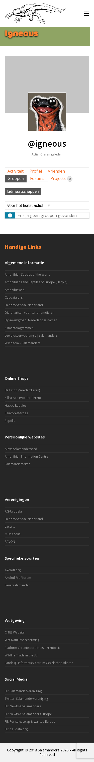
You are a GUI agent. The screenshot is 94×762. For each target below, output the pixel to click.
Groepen (16, 178)
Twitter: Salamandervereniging (26, 698)
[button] (86, 13)
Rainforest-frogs (16, 413)
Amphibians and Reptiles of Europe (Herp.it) (36, 282)
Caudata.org (14, 297)
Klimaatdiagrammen (19, 328)
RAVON (10, 541)
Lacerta (10, 526)
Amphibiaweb (15, 290)
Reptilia (10, 421)
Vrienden (56, 171)
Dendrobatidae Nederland (24, 305)
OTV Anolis (12, 534)
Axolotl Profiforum (18, 578)
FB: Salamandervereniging (23, 691)
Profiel (36, 171)
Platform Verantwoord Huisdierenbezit (32, 648)
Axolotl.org (13, 570)
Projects (61, 179)
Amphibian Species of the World (27, 274)
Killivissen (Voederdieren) (23, 398)
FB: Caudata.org (16, 729)
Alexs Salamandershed (21, 449)
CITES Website (15, 632)
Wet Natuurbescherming (22, 640)
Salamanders (48, 749)
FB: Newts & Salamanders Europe (28, 714)
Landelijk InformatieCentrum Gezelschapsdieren (39, 663)
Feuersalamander (17, 585)
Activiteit (16, 171)
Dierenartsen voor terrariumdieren (29, 312)
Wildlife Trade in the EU (21, 655)
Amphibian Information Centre (26, 456)
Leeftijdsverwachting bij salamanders (31, 335)
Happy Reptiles (15, 405)
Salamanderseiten (17, 464)
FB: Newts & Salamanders (23, 706)
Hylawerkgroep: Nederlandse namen (31, 320)
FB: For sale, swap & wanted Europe (30, 721)
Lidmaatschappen (23, 191)
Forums (37, 178)
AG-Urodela (13, 511)
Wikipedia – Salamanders (22, 343)
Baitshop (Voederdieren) (22, 390)
